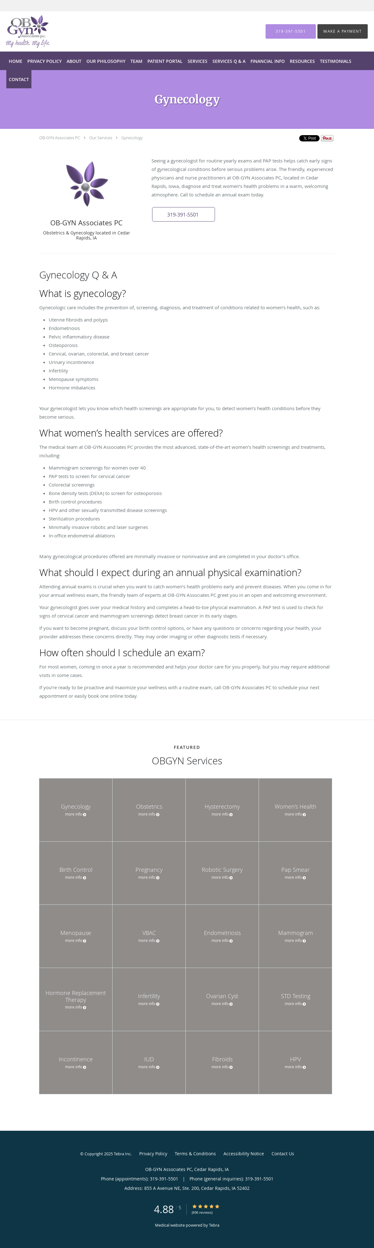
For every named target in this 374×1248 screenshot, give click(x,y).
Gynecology (132, 137)
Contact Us (283, 1154)
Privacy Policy (153, 1154)
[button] (183, 214)
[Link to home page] (18, 31)
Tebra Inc (122, 1154)
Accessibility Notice (243, 1154)
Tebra (214, 1225)
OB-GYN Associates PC (59, 137)
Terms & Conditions (195, 1154)
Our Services (100, 137)
